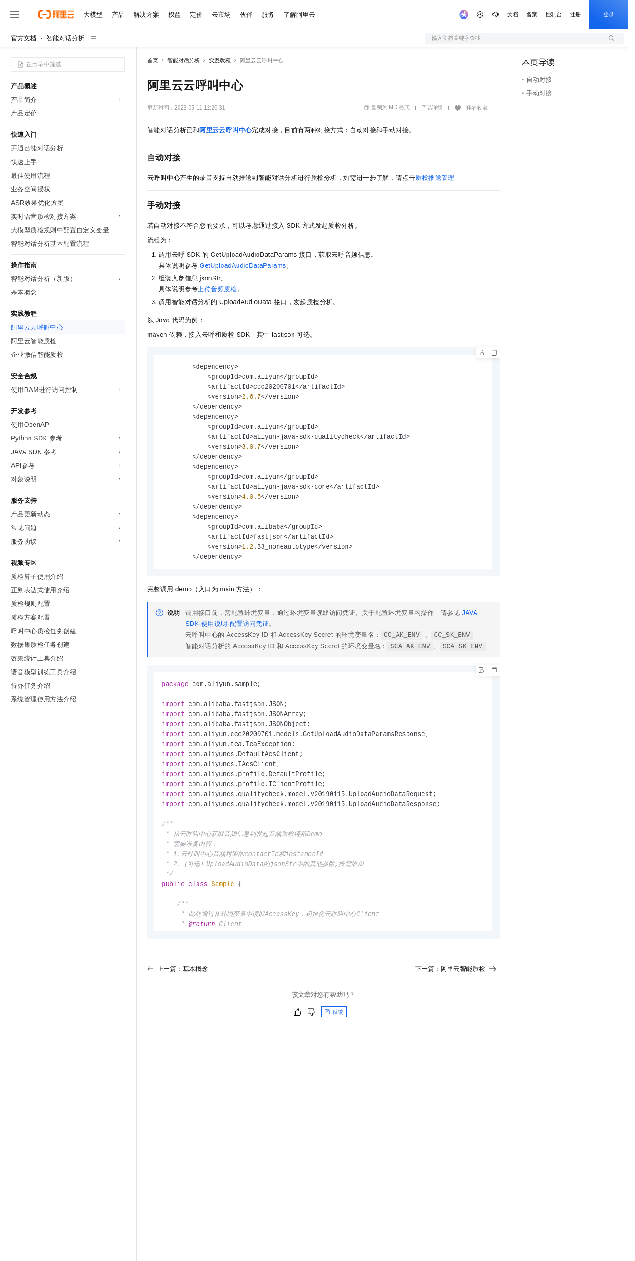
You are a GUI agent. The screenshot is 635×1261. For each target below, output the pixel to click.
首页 (152, 60)
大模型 (93, 14)
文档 (512, 14)
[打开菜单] (14, 14)
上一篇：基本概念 (177, 977)
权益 (174, 14)
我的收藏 (477, 108)
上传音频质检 (217, 289)
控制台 (554, 14)
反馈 (333, 1021)
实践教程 (220, 60)
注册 (575, 14)
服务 (268, 14)
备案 (531, 14)
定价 (196, 14)
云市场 (221, 14)
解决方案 (146, 14)
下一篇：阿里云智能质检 (455, 977)
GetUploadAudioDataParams (243, 265)
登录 (608, 14)
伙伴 (246, 14)
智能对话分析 (65, 38)
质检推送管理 (434, 177)
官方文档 (23, 38)
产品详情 (432, 108)
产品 (118, 14)
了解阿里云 (299, 14)
